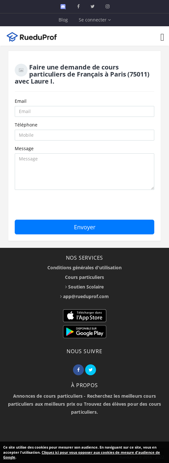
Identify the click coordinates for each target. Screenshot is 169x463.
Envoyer (84, 227)
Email (21, 101)
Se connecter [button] (95, 20)
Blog (63, 20)
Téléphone (26, 125)
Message (24, 148)
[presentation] (63, 207)
